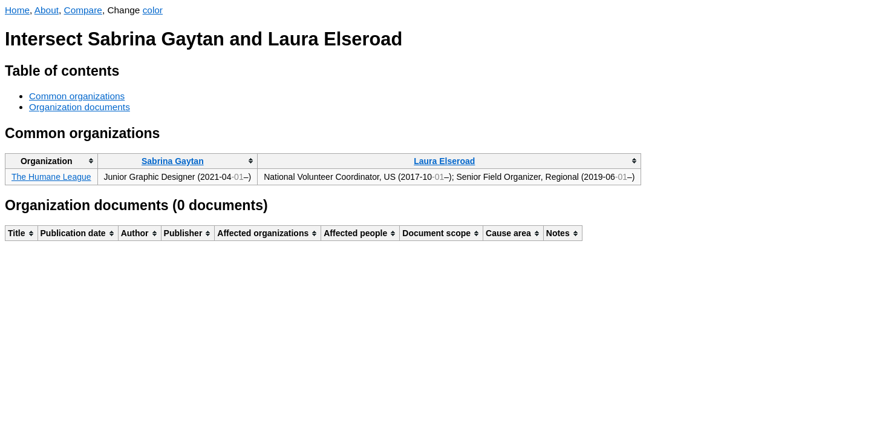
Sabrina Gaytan (173, 161)
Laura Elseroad (444, 161)
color (153, 10)
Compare (83, 10)
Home (17, 10)
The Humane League (51, 177)
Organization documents (79, 107)
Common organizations (77, 96)
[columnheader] (51, 160)
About (46, 10)
